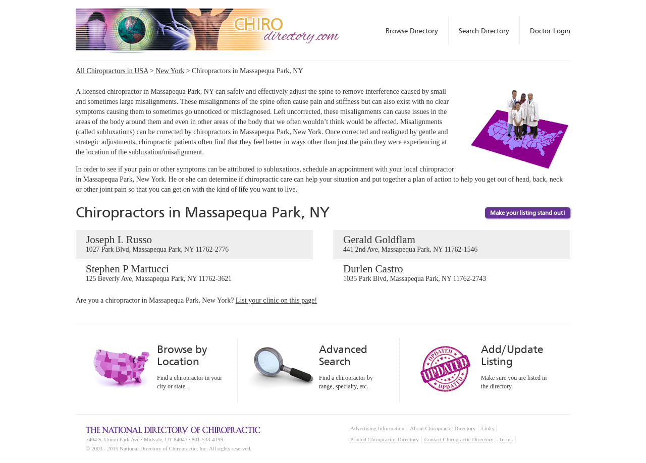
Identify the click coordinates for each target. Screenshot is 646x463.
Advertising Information (377, 428)
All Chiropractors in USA (112, 71)
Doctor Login (550, 31)
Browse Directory (412, 31)
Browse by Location (182, 355)
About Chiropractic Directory (442, 428)
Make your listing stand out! (527, 212)
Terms (505, 439)
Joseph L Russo (194, 244)
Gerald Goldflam (451, 244)
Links (487, 428)
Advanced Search (343, 355)
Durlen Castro (451, 273)
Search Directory (484, 31)
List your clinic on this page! (276, 300)
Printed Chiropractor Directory (384, 439)
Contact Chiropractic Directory (459, 439)
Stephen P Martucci (194, 273)
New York (169, 71)
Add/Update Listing (512, 355)
